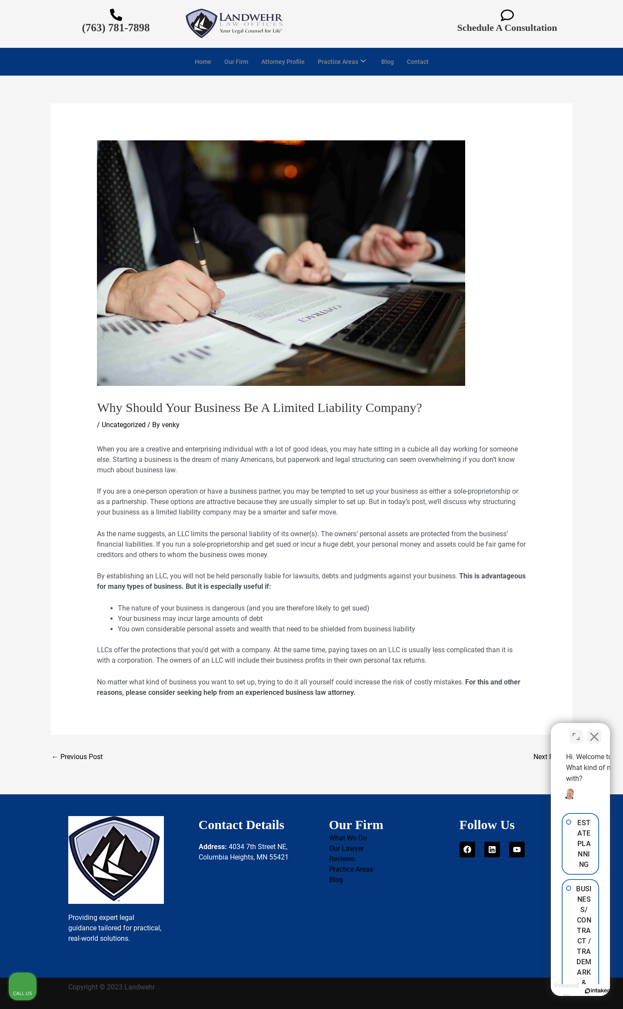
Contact (421, 62)
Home (199, 62)
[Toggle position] (576, 731)
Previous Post (77, 757)
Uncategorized (124, 425)
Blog (390, 62)
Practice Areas (343, 61)
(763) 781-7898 (116, 27)
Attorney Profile (282, 62)
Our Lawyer (346, 848)
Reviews (341, 859)
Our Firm (233, 62)
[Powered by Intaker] (549, 990)
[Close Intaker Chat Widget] (594, 731)
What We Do (348, 838)
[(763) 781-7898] (116, 15)
